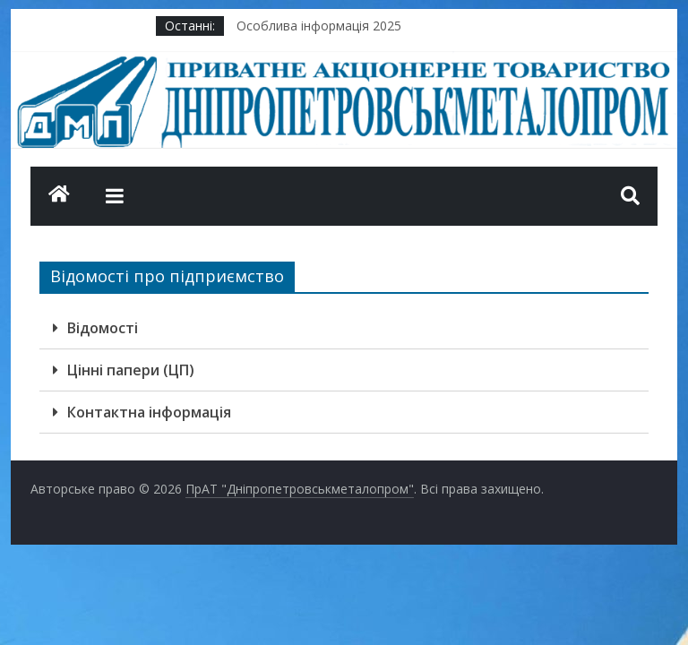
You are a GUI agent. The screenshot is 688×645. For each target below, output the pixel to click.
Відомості (102, 328)
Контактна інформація (149, 412)
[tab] (344, 328)
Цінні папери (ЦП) (130, 370)
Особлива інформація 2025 (318, 25)
